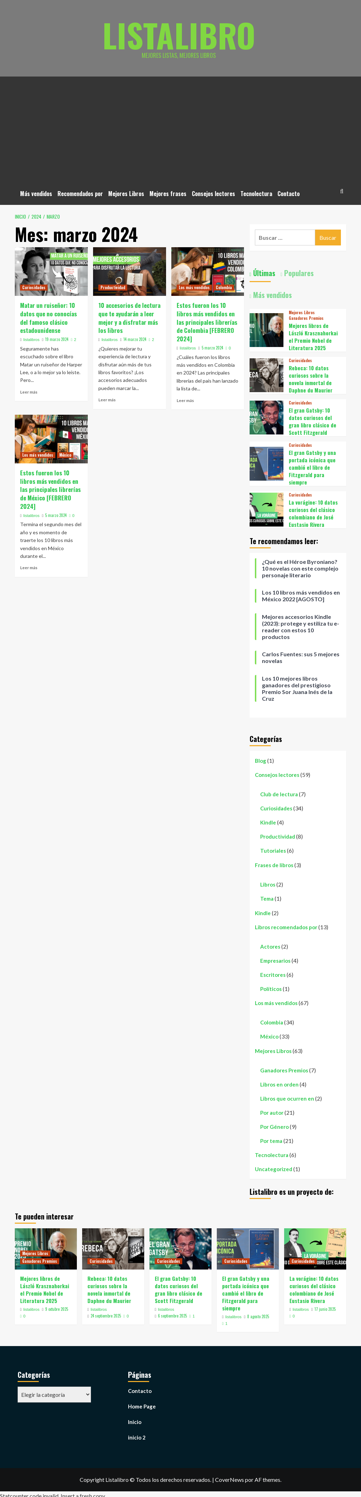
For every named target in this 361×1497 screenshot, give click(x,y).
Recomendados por (80, 193)
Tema (267, 898)
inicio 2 (137, 1437)
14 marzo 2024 (134, 339)
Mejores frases (167, 193)
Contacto (288, 193)
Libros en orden (279, 1084)
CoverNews (229, 1479)
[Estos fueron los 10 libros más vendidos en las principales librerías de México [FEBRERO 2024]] (51, 439)
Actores (270, 946)
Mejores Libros (126, 193)
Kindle (268, 822)
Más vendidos (36, 193)
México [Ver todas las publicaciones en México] (65, 455)
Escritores (273, 975)
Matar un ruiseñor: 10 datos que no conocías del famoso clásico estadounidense (48, 318)
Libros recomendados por (286, 927)
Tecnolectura (256, 193)
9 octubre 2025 (56, 1309)
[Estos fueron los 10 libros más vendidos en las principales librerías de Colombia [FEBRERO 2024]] (207, 271)
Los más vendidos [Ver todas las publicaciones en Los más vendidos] (194, 287)
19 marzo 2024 (56, 339)
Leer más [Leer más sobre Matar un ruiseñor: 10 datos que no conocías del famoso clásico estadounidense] (28, 392)
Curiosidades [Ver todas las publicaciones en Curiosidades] (33, 287)
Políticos (271, 989)
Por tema (271, 1141)
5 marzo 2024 (212, 348)
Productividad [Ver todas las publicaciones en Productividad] (112, 287)
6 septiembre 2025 (172, 1316)
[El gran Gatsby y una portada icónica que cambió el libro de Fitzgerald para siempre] (266, 463)
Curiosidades (276, 808)
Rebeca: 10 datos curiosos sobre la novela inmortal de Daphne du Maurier (310, 379)
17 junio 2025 (325, 1309)
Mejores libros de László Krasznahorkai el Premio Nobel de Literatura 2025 (313, 337)
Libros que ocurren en (287, 1098)
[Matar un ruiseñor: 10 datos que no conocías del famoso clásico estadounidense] (51, 271)
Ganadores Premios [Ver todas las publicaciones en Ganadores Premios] (306, 318)
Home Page (142, 1406)
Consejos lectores (213, 193)
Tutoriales (273, 850)
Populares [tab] (298, 273)
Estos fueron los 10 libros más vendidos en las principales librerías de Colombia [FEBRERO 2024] (207, 322)
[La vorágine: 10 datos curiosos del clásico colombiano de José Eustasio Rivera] (266, 508)
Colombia (271, 1022)
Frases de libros (274, 865)
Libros (267, 884)
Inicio (134, 1422)
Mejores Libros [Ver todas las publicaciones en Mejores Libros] (302, 313)
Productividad (277, 836)
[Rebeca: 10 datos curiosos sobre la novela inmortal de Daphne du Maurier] (266, 374)
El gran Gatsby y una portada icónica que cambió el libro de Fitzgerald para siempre (312, 467)
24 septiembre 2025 (106, 1316)
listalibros (31, 339)
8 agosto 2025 (258, 1316)
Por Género (274, 1127)
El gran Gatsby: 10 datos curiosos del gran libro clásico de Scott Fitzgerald (312, 421)
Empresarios (275, 960)
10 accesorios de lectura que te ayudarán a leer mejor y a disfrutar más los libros (129, 318)
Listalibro (179, 33)
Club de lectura (279, 794)
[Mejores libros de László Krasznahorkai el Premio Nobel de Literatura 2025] (266, 329)
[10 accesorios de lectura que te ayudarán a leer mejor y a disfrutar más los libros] (129, 271)
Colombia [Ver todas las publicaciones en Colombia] (224, 287)
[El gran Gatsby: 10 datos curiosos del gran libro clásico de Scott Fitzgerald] (266, 416)
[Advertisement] (180, 129)
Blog (260, 760)
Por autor (271, 1112)
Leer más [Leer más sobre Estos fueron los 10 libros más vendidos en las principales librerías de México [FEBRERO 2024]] (28, 567)
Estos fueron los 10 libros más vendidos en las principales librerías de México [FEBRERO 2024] (50, 489)
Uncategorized (273, 1169)
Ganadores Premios (284, 1070)
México (269, 1036)
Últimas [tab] (263, 273)
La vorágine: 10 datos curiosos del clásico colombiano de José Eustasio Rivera (313, 513)
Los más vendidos (276, 1003)
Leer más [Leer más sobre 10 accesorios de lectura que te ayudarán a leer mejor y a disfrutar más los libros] (107, 399)
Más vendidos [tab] (271, 295)
